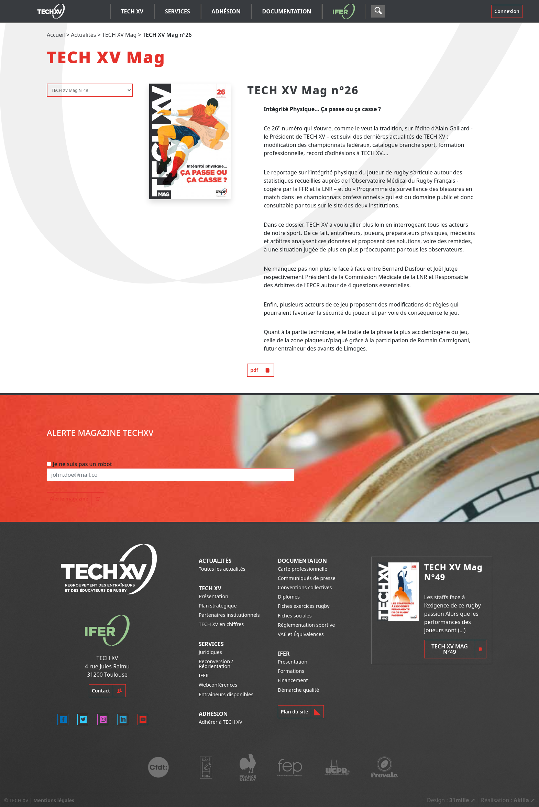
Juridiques (210, 652)
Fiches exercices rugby (304, 606)
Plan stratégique (218, 605)
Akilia (521, 800)
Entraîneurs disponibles (226, 694)
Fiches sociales (295, 615)
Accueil (56, 35)
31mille (459, 800)
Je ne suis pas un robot (79, 464)
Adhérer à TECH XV (220, 722)
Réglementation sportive (306, 625)
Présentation (213, 596)
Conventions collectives (305, 587)
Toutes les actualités (222, 569)
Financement (293, 680)
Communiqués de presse (307, 578)
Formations (291, 671)
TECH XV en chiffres (221, 624)
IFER (204, 675)
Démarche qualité (298, 690)
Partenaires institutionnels (229, 615)
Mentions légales (53, 800)
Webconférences (218, 684)
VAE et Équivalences (301, 634)
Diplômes (289, 596)
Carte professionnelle (302, 569)
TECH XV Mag (119, 35)
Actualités (83, 35)
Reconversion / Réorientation (216, 663)
